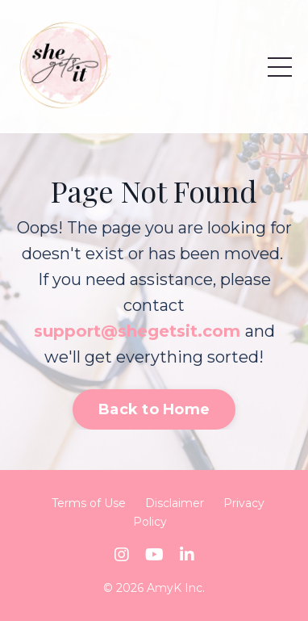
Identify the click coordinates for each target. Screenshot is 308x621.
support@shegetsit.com (137, 331)
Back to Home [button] (154, 409)
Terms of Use (89, 503)
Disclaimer (174, 503)
